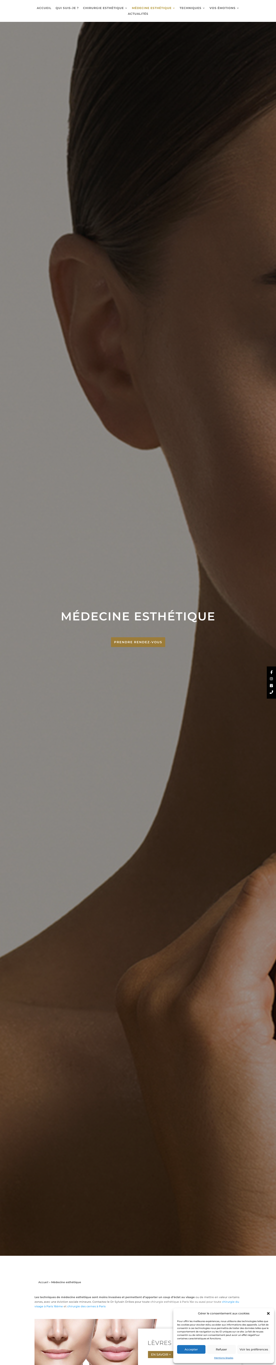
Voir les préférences (254, 1349)
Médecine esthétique (152, 8)
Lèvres (160, 1342)
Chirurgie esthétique (103, 8)
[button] (268, 1313)
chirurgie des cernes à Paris (86, 1306)
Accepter (191, 1349)
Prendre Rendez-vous (138, 642)
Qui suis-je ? (67, 8)
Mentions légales (223, 1357)
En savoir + (161, 1354)
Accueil (44, 8)
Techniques (190, 8)
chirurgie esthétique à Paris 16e (172, 1301)
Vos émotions (222, 8)
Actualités (138, 14)
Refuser (221, 1349)
